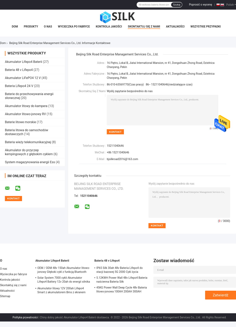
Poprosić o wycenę (200, 4)
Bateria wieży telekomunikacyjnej (28, 142)
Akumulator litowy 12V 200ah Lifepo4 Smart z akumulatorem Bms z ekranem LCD (61, 291)
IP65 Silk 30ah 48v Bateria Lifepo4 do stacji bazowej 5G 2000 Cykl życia (119, 269)
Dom (15, 26)
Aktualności (175, 26)
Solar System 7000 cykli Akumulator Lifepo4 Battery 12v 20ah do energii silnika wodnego (63, 280)
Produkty (31, 26)
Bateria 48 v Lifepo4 (19, 70)
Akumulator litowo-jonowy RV (25, 114)
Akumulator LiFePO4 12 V (23, 78)
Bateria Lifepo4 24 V (19, 86)
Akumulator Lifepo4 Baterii (23, 62)
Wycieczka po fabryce (74, 26)
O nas (48, 26)
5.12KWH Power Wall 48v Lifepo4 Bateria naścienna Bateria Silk (121, 279)
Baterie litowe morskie (20, 122)
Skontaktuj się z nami (144, 26)
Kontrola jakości (109, 26)
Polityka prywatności (25, 317)
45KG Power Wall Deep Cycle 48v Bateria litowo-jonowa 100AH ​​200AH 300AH (121, 289)
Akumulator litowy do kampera (26, 106)
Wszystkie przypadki (205, 26)
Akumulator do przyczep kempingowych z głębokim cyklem (29, 152)
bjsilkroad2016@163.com (122, 159)
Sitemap (5, 296)
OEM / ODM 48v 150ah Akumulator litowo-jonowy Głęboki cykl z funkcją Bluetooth (63, 269)
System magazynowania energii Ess (30, 162)
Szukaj (176, 4)
